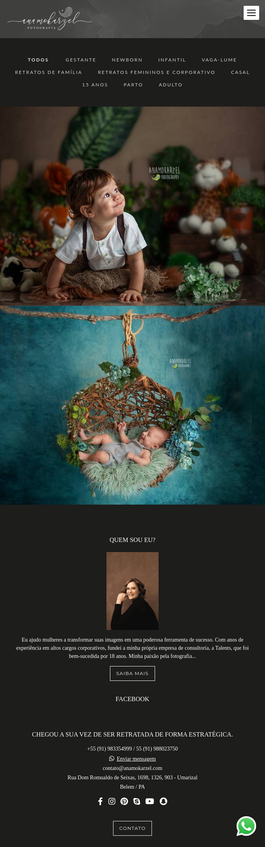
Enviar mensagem (136, 746)
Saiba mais (132, 660)
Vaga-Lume (219, 60)
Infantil (172, 60)
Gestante (81, 60)
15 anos (95, 84)
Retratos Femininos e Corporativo (157, 72)
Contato (132, 815)
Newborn (127, 60)
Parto (133, 84)
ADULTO (171, 84)
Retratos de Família (48, 72)
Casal (240, 72)
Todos (38, 60)
